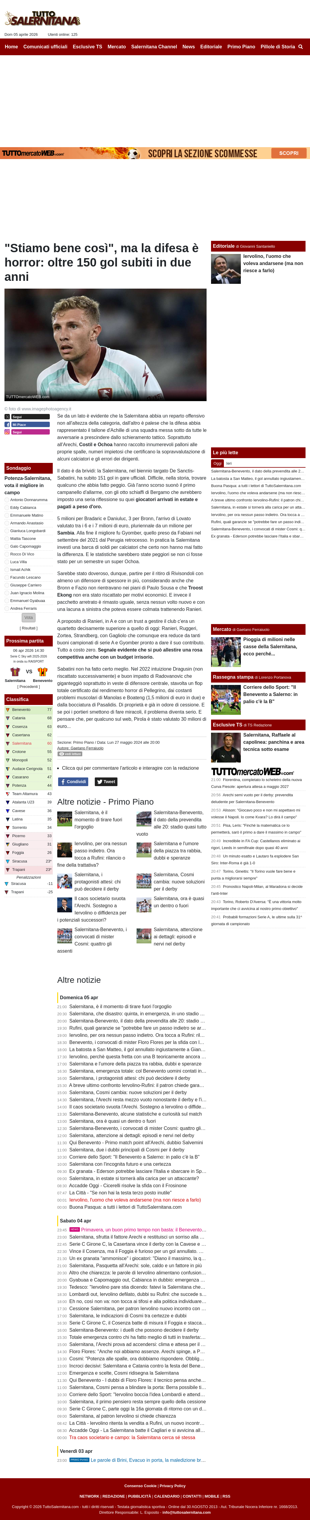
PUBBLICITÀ (139, 1496)
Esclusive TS (227, 724)
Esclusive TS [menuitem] (87, 46)
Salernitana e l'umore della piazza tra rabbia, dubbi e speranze (178, 850)
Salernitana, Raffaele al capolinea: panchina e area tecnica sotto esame (273, 742)
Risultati (28, 628)
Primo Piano (83, 742)
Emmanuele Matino (26, 515)
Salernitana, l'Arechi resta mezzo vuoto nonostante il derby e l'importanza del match (158, 1099)
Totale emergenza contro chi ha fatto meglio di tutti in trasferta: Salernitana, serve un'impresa (167, 1337)
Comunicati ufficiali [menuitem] (46, 46)
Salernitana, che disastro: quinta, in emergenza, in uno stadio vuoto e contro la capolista (162, 1013)
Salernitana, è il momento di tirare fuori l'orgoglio (98, 819)
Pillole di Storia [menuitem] (278, 46)
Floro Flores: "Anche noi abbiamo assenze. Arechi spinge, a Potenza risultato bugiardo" (161, 1351)
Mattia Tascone (23, 538)
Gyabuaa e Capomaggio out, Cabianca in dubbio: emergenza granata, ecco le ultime (158, 1279)
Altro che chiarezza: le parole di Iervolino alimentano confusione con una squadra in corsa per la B (173, 1272)
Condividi (73, 782)
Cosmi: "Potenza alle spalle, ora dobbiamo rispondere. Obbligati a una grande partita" (159, 1358)
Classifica (17, 699)
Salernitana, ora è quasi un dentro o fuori (112, 1121)
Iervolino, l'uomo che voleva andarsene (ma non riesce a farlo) (135, 1199)
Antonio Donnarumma (28, 500)
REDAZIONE (114, 1496)
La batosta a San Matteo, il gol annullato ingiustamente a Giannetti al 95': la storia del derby (166, 1049)
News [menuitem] (188, 46)
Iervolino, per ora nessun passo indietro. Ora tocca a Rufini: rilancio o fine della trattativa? (163, 1035)
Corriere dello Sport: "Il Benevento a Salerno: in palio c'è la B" (134, 1156)
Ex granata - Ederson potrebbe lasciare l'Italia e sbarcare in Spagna (141, 1171)
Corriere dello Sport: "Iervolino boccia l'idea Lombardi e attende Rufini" (143, 1394)
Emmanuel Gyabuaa (27, 600)
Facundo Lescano (25, 577)
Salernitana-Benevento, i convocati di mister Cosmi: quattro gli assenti (143, 1128)
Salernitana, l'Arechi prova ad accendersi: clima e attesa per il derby (141, 1344)
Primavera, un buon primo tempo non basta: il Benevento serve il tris (147, 1229)
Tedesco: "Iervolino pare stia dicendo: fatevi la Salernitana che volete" (142, 1287)
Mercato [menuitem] (117, 46)
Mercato (222, 629)
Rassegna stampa (233, 677)
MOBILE (211, 1496)
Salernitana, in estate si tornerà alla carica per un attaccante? (134, 1178)
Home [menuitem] (11, 46)
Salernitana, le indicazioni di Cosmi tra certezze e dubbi (128, 1315)
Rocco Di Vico (22, 554)
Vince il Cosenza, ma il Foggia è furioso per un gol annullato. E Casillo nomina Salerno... (163, 1251)
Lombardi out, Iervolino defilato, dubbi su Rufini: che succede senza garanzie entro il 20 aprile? (169, 1294)
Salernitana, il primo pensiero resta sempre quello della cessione (137, 1401)
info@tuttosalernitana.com (186, 1512)
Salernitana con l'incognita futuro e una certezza (120, 1164)
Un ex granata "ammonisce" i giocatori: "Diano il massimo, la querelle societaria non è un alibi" (169, 1258)
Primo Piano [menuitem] (241, 46)
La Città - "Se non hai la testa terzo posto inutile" (120, 1192)
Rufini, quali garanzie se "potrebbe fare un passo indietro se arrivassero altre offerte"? (159, 1028)
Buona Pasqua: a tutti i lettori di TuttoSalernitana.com (125, 1207)
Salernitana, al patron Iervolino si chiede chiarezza (122, 1416)
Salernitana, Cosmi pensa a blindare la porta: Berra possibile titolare (141, 1387)
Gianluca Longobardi (28, 531)
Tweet (106, 782)
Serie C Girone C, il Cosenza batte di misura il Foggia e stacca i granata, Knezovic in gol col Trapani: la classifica (188, 1322)
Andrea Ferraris (23, 608)
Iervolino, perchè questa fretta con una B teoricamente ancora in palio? (144, 1056)
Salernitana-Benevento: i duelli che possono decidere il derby (134, 1330)
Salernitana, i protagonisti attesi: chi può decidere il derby (98, 881)
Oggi (217, 463)
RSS (226, 1496)
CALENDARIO (166, 1496)
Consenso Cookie (140, 1486)
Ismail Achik (20, 569)
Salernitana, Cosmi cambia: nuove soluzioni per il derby (179, 881)
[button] (28, 617)
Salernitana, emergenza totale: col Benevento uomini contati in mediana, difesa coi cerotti (163, 1071)
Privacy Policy (173, 1486)
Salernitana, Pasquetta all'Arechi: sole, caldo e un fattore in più (135, 1265)
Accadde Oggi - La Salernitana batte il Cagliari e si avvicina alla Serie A (144, 1430)
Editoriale (224, 246)
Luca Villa (18, 562)
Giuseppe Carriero (26, 585)
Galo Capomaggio (25, 546)
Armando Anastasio (27, 523)
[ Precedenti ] (28, 686)
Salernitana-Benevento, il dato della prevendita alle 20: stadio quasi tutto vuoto (152, 1020)
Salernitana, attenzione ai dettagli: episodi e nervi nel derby (178, 936)
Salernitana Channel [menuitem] (154, 46)
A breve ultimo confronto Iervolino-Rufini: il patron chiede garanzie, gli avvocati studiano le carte (170, 1085)
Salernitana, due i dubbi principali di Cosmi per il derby (127, 1149)
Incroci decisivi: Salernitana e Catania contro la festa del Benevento (140, 1365)
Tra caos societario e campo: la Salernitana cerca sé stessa (132, 1437)
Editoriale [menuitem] (211, 46)
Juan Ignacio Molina (27, 593)
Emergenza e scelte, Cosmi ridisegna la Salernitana (124, 1373)
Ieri (229, 463)
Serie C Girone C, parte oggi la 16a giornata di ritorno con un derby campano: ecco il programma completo (182, 1408)
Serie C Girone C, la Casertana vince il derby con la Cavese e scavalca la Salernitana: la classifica (173, 1244)
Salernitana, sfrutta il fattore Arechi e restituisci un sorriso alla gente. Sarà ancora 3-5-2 (161, 1236)
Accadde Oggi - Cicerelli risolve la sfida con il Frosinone (128, 1185)
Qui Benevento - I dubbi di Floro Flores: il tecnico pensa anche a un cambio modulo (157, 1380)
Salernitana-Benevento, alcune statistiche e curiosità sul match (135, 1113)
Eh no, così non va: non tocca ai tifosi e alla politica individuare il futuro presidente (155, 1301)
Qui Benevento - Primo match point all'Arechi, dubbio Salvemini (136, 1142)
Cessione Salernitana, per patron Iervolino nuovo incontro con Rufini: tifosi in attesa (157, 1308)
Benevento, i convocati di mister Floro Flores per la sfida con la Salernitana (148, 1042)
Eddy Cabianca (23, 507)
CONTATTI (192, 1496)
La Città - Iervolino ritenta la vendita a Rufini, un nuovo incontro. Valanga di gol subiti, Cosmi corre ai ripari (181, 1423)
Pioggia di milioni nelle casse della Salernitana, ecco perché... (270, 646)
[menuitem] (300, 46)
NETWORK (89, 1496)
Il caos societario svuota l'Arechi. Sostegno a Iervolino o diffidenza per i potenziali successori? (168, 1106)
